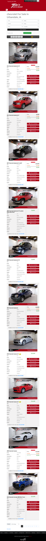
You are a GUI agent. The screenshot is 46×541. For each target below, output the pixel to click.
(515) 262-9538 (21, 233)
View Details (33, 83)
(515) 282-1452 (20, 89)
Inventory (6, 532)
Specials (16, 532)
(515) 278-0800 (20, 375)
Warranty (33, 532)
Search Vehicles (23, 29)
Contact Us (43, 532)
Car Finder (11, 532)
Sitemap (30, 536)
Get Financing (33, 78)
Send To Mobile (33, 80)
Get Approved (21, 532)
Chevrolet (9, 529)
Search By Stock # (27, 33)
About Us (38, 532)
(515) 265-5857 (21, 136)
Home (2, 532)
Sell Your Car (28, 532)
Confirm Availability (33, 75)
